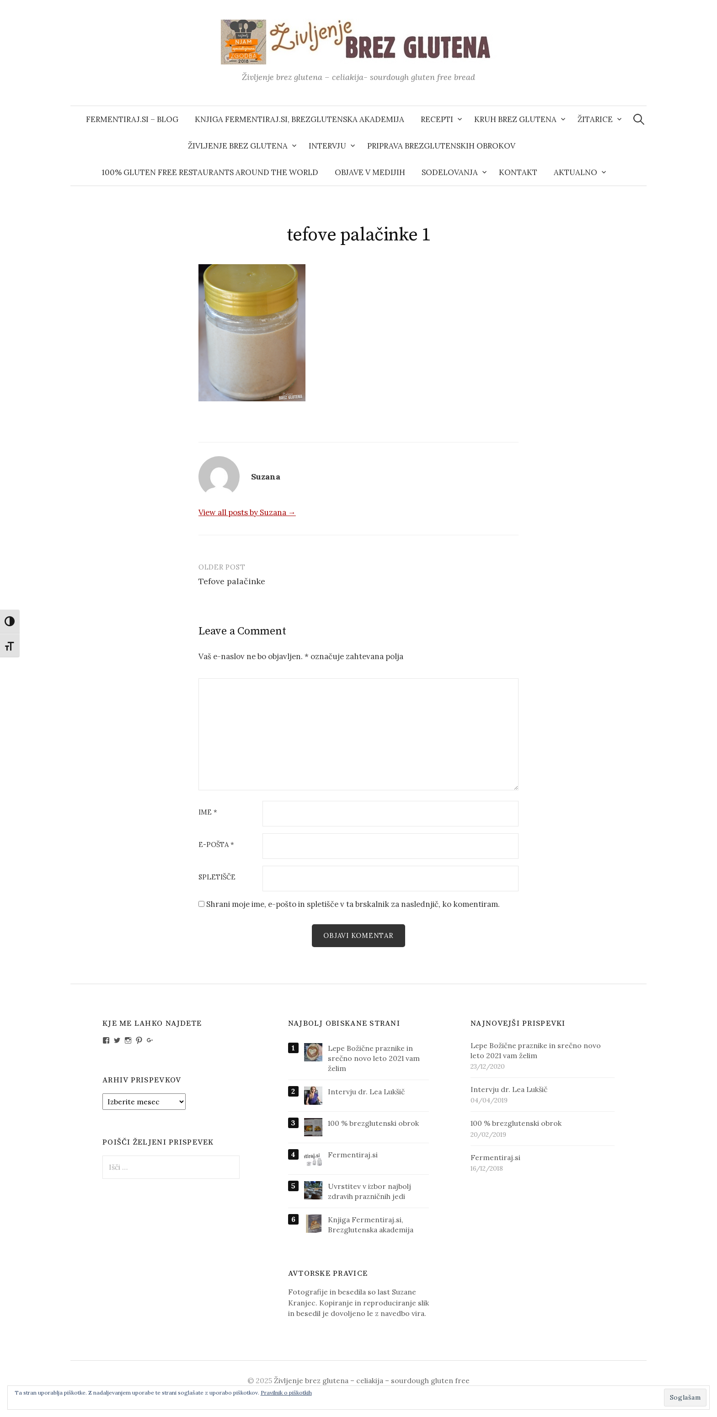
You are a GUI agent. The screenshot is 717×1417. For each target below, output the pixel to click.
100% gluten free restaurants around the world (210, 172)
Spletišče (216, 877)
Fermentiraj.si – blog (132, 119)
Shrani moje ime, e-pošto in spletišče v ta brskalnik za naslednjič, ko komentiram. (353, 904)
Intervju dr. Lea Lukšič (366, 1091)
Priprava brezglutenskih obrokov (441, 146)
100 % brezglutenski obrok (373, 1123)
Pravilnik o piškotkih (286, 1392)
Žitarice (595, 119)
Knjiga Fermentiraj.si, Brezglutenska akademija (299, 119)
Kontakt (518, 172)
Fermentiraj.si (353, 1154)
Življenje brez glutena (238, 146)
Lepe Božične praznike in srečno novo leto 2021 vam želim (374, 1058)
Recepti (437, 119)
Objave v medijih (370, 172)
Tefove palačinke (231, 581)
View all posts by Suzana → (247, 512)
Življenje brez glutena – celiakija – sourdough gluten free (372, 1380)
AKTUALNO (575, 172)
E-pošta (216, 845)
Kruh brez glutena (515, 119)
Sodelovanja (450, 172)
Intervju (327, 146)
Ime (207, 812)
